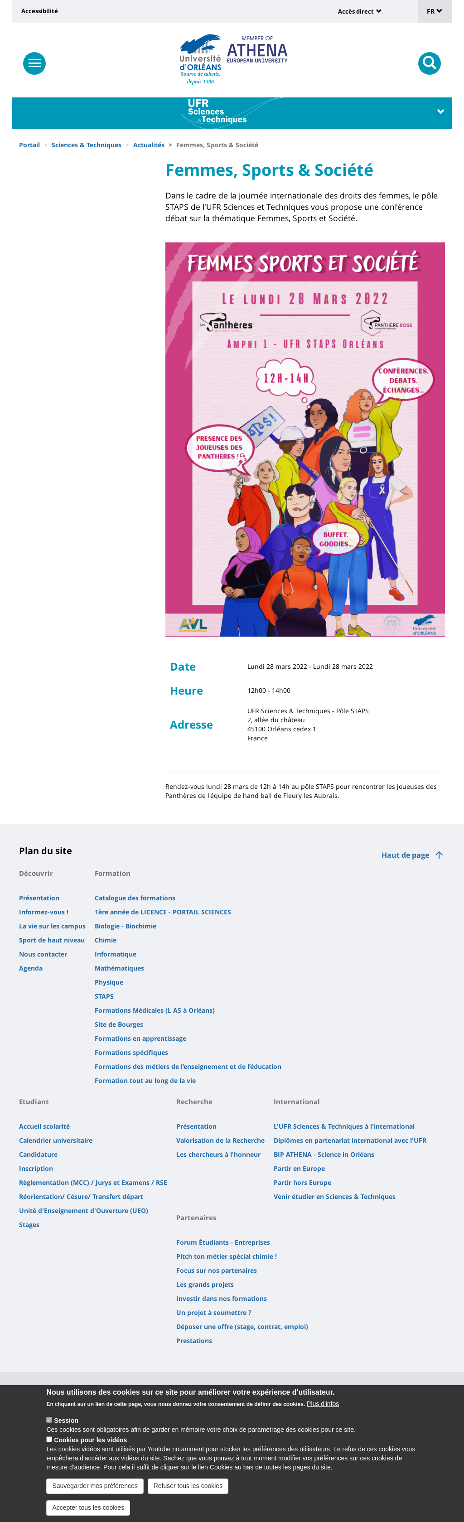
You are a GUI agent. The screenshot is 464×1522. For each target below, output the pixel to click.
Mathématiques (119, 968)
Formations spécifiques (131, 1052)
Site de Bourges (119, 1024)
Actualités (148, 144)
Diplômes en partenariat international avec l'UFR (350, 1140)
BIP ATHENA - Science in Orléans (324, 1154)
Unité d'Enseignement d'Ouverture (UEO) (83, 1210)
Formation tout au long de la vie (145, 1080)
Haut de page (405, 855)
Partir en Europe (299, 1168)
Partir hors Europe (302, 1182)
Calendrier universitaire (55, 1140)
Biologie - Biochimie (125, 926)
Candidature (38, 1154)
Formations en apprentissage (140, 1038)
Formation (112, 873)
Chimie (105, 940)
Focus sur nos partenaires (216, 1270)
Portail (29, 144)
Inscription (36, 1168)
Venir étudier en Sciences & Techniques (335, 1196)
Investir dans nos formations (221, 1298)
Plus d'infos (323, 1410)
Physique (109, 982)
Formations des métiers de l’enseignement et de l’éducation (188, 1066)
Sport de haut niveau (52, 940)
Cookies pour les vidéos (90, 1446)
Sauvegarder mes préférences (94, 1492)
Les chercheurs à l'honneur (218, 1154)
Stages (29, 1224)
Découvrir (36, 873)
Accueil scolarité (44, 1126)
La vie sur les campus (52, 926)
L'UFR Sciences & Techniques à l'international (344, 1126)
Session (66, 1427)
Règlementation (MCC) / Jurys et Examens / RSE (93, 1182)
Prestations (194, 1340)
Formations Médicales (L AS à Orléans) (155, 1010)
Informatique (115, 954)
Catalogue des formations (135, 898)
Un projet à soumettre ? (213, 1312)
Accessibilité (39, 11)
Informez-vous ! (43, 912)
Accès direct (356, 11)
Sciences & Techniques (86, 144)
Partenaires (196, 1217)
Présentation (39, 898)
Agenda (31, 968)
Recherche (194, 1101)
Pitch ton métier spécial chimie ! (226, 1256)
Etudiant (34, 1101)
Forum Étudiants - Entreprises (223, 1242)
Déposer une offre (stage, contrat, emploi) (242, 1326)
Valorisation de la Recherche (220, 1140)
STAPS (104, 996)
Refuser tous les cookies (188, 1492)
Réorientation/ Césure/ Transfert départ (81, 1196)
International (297, 1101)
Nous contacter (43, 954)
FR (435, 11)
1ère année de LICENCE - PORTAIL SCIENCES (163, 912)
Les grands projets (205, 1284)
